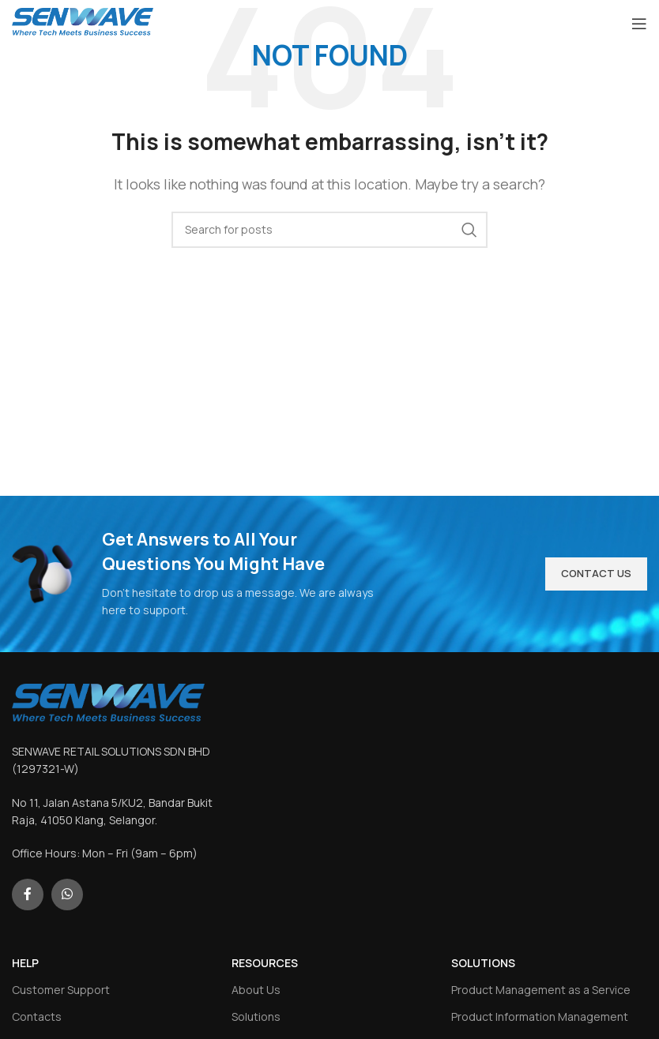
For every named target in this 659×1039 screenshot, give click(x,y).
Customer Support (61, 989)
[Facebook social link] (27, 894)
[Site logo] (82, 22)
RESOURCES (265, 962)
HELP (25, 962)
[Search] (329, 230)
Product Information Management (539, 1016)
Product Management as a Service (541, 989)
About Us (256, 989)
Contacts (37, 1016)
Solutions (256, 1016)
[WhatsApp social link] (67, 894)
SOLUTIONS (483, 962)
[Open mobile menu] (639, 23)
